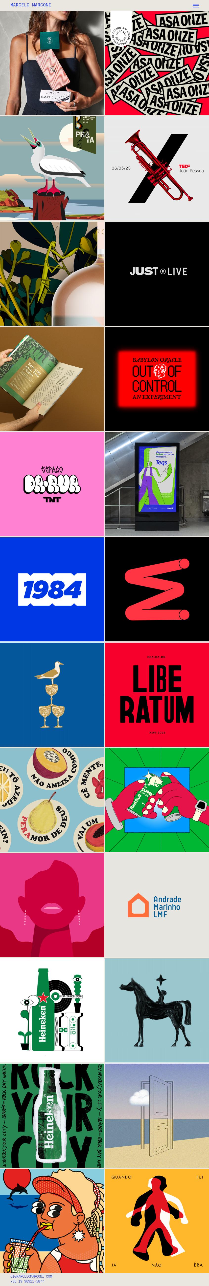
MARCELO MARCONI (30, 4)
